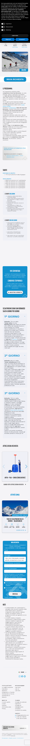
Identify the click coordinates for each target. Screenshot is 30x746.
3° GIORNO (12, 393)
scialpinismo (12, 107)
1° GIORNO (11, 316)
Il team (4, 703)
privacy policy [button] (4, 6)
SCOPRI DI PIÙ (23, 728)
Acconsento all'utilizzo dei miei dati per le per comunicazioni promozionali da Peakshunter (15, 589)
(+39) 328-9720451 (21, 718)
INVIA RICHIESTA (15, 79)
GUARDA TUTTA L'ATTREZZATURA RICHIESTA (15, 484)
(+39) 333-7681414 (20, 716)
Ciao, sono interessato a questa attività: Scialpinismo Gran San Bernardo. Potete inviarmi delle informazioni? (15, 559)
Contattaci (18, 708)
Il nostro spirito (6, 702)
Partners (4, 705)
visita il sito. (13, 735)
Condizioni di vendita (20, 710)
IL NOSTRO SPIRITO (15, 292)
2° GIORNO (12, 355)
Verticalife (9, 734)
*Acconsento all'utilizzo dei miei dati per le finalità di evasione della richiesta (16, 584)
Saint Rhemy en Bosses (17, 410)
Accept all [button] (21, 39)
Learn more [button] (15, 35)
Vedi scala (15, 47)
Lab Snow (18, 687)
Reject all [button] (8, 39)
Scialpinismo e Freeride (8, 692)
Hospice (15, 339)
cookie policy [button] (24, 11)
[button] (26, 466)
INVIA (15, 594)
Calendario (5, 689)
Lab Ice (17, 689)
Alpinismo (4, 690)
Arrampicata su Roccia (8, 694)
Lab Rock (17, 690)
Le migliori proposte (7, 687)
